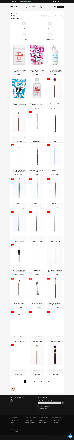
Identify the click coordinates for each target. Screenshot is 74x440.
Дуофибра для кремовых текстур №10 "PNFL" (19, 138)
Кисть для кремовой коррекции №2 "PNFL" (55, 371)
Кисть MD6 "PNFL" (37, 237)
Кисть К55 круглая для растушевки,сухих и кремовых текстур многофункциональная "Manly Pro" (37, 139)
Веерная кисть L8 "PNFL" (55, 104)
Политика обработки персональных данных (15, 428)
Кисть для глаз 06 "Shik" (19, 337)
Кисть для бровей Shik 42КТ (37, 303)
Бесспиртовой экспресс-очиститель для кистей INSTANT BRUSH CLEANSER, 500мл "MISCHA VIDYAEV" (37, 105)
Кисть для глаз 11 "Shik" (55, 337)
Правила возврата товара (30, 422)
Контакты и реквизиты (15, 431)
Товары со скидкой (42, 422)
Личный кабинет (56, 420)
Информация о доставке (15, 426)
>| (48, 381)
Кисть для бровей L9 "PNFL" (19, 303)
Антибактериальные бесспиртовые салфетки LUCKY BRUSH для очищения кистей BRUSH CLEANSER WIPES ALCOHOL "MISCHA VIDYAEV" (19, 72)
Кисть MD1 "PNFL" (55, 170)
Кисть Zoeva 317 (37, 270)
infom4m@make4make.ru (45, 406)
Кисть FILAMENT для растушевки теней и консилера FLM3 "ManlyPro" (19, 171)
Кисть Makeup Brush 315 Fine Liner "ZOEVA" (37, 171)
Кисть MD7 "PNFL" (55, 237)
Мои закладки (55, 424)
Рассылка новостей (57, 426)
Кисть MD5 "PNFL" (19, 237)
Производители (42, 420)
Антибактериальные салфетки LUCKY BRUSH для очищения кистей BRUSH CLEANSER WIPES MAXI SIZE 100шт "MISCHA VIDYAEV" (55, 72)
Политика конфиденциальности (26, 1)
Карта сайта (27, 424)
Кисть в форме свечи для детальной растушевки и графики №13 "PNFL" (55, 271)
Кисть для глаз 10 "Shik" (37, 337)
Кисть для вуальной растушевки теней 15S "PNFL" (55, 304)
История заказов (56, 422)
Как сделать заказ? (14, 1)
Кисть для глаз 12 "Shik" (19, 370)
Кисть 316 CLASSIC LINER (55, 137)
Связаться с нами (28, 420)
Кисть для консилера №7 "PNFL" (37, 370)
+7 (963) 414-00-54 (31, 6)
